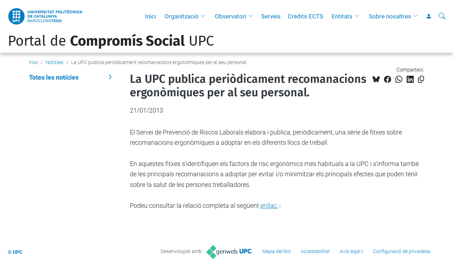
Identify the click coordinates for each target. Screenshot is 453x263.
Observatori (230, 16)
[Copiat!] (421, 79)
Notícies (54, 62)
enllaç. (269, 205)
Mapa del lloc (276, 251)
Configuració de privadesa (401, 251)
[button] (205, 16)
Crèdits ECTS (305, 16)
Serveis (271, 16)
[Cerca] (442, 16)
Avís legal (350, 251)
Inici (150, 16)
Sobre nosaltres (390, 16)
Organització (182, 16)
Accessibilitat (315, 251)
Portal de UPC (111, 41)
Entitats (342, 16)
